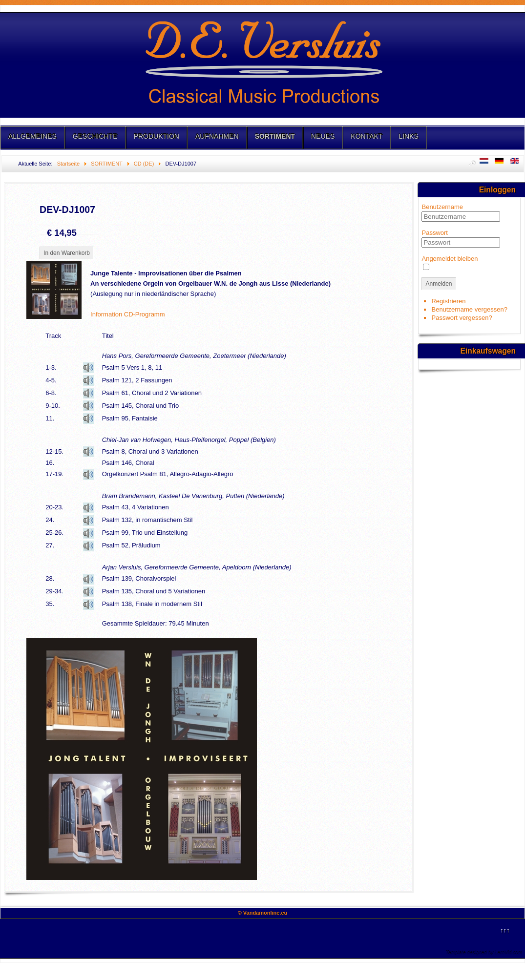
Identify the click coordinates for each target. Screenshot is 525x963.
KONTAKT (366, 136)
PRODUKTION (156, 136)
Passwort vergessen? (461, 317)
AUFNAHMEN (217, 136)
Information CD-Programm (127, 314)
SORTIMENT (275, 136)
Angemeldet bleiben (449, 258)
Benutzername (442, 206)
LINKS (408, 136)
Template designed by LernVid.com (484, 952)
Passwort (434, 232)
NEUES (323, 136)
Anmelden (438, 283)
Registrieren (448, 301)
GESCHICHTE (95, 136)
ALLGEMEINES (32, 136)
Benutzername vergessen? (469, 309)
